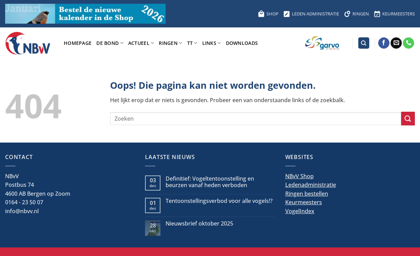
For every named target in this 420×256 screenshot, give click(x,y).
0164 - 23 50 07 (24, 202)
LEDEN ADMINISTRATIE (311, 13)
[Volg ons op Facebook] (383, 43)
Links (211, 43)
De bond (109, 43)
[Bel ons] (408, 43)
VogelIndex (299, 211)
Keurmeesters (303, 202)
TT (192, 43)
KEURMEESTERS (394, 13)
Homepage (78, 43)
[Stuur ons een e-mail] (396, 43)
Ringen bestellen (306, 193)
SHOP (268, 13)
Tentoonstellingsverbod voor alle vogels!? (219, 201)
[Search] (363, 43)
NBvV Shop (299, 176)
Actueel (141, 43)
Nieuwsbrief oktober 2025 (199, 223)
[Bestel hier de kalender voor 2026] (85, 14)
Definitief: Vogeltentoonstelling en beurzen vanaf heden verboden (210, 181)
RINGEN (356, 13)
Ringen (170, 43)
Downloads (242, 43)
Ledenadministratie (310, 184)
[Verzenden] (408, 118)
